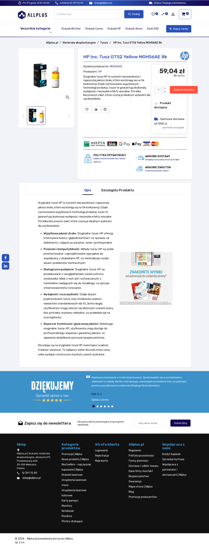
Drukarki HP (114, 28)
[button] (93, 406)
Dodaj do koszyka (184, 89)
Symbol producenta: (96, 66)
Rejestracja (102, 455)
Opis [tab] (87, 190)
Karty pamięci (70, 500)
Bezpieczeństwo (139, 476)
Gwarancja (135, 481)
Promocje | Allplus (72, 454)
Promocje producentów (143, 497)
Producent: (90, 71)
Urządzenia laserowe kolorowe (74, 493)
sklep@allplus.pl (103, 2)
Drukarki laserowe (72, 474)
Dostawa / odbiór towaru (143, 466)
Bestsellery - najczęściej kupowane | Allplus (76, 467)
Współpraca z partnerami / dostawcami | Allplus (174, 469)
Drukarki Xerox (134, 28)
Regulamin (135, 450)
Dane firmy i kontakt (141, 471)
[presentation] (23, 116)
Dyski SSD (153, 28)
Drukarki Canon (94, 28)
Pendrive (67, 516)
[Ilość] (158, 90)
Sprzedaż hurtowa (173, 459)
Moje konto (101, 460)
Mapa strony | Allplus (141, 486)
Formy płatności (138, 460)
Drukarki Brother (71, 28)
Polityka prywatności (141, 455)
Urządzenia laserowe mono (74, 482)
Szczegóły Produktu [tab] (117, 190)
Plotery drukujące (72, 521)
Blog (131, 491)
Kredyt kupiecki (171, 454)
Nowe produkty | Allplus (75, 459)
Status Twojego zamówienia (170, 2)
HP (100, 71)
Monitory (67, 505)
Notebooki (68, 511)
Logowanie (101, 450)
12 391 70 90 (71, 2)
